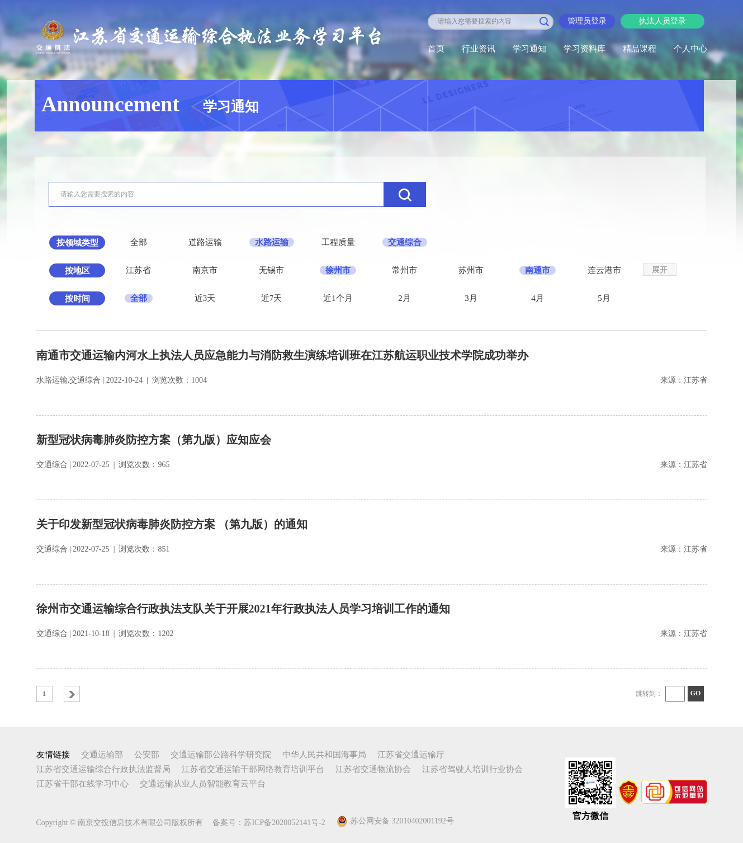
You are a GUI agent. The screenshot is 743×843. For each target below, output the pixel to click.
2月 (404, 298)
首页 (436, 48)
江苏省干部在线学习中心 (82, 783)
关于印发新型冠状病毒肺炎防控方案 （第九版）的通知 (171, 524)
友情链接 (53, 754)
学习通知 (529, 48)
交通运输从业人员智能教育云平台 (203, 783)
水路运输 (271, 242)
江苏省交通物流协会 (373, 769)
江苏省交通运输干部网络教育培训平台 (253, 769)
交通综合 (405, 242)
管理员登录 (587, 21)
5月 (604, 298)
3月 (471, 298)
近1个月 (338, 298)
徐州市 (338, 270)
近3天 (205, 298)
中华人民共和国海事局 (324, 754)
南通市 (537, 270)
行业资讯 (478, 48)
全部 (138, 242)
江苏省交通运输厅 (410, 754)
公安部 (146, 754)
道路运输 (205, 242)
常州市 (404, 270)
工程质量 (338, 242)
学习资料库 (584, 48)
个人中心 (690, 48)
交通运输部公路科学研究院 (221, 754)
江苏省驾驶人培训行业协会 (472, 769)
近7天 (271, 298)
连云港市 (604, 270)
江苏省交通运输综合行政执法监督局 (103, 769)
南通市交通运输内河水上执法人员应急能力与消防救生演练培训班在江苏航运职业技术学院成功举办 (282, 355)
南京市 (204, 270)
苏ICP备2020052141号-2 (284, 822)
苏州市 (471, 270)
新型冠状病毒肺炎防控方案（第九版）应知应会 (153, 440)
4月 (537, 298)
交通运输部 (102, 754)
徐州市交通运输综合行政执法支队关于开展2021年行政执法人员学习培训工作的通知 (243, 608)
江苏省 (138, 270)
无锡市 (271, 270)
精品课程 (639, 48)
